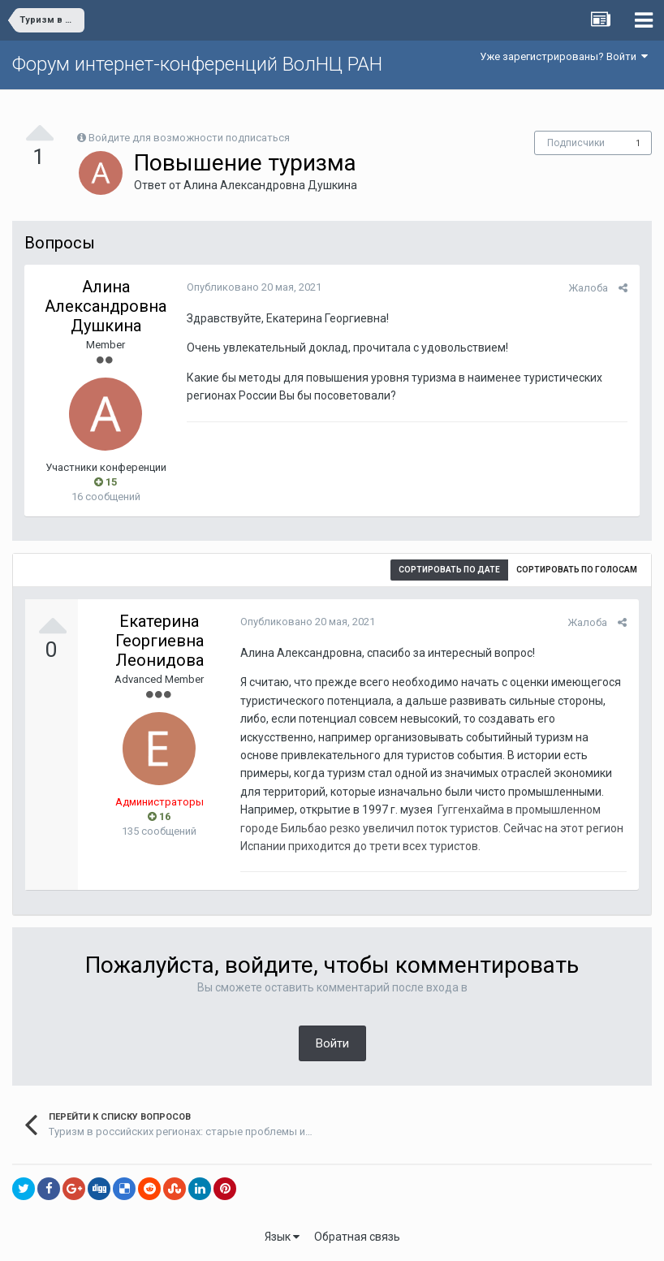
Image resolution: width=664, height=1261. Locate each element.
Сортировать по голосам (576, 569)
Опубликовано (254, 287)
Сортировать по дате (449, 569)
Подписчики (576, 143)
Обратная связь (357, 1236)
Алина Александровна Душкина (270, 185)
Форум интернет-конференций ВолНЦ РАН (197, 64)
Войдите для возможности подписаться (189, 138)
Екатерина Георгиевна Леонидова (159, 640)
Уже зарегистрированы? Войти (564, 56)
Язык (282, 1236)
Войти (332, 1043)
